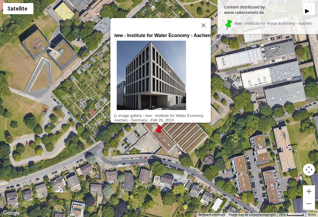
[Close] (203, 25)
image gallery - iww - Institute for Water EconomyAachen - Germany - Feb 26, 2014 (158, 117)
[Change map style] (18, 8)
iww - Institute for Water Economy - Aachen (273, 23)
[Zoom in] (309, 191)
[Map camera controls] (309, 170)
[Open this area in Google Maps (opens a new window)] (11, 213)
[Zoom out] (309, 204)
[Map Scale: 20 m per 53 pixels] (291, 215)
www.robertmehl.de (244, 12)
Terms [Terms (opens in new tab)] (311, 214)
